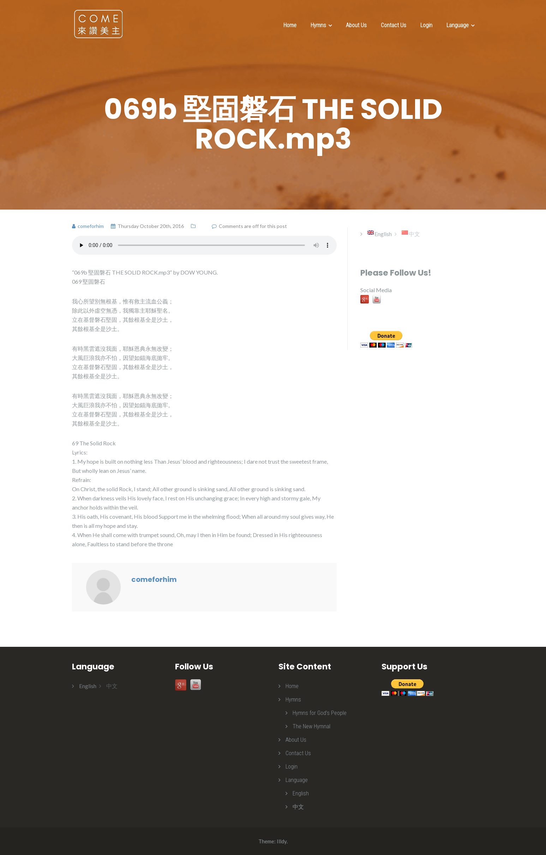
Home (289, 25)
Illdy (282, 841)
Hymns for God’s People (320, 713)
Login (426, 25)
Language (457, 25)
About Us (356, 25)
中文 (298, 806)
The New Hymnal (311, 726)
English (301, 793)
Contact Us (393, 25)
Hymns (318, 25)
